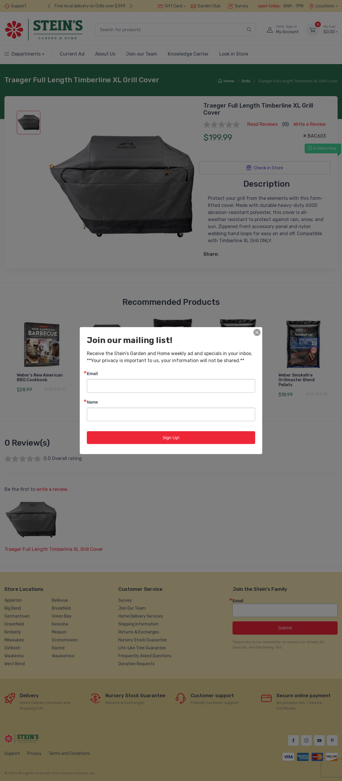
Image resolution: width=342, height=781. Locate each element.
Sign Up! (171, 437)
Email (92, 373)
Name (92, 401)
